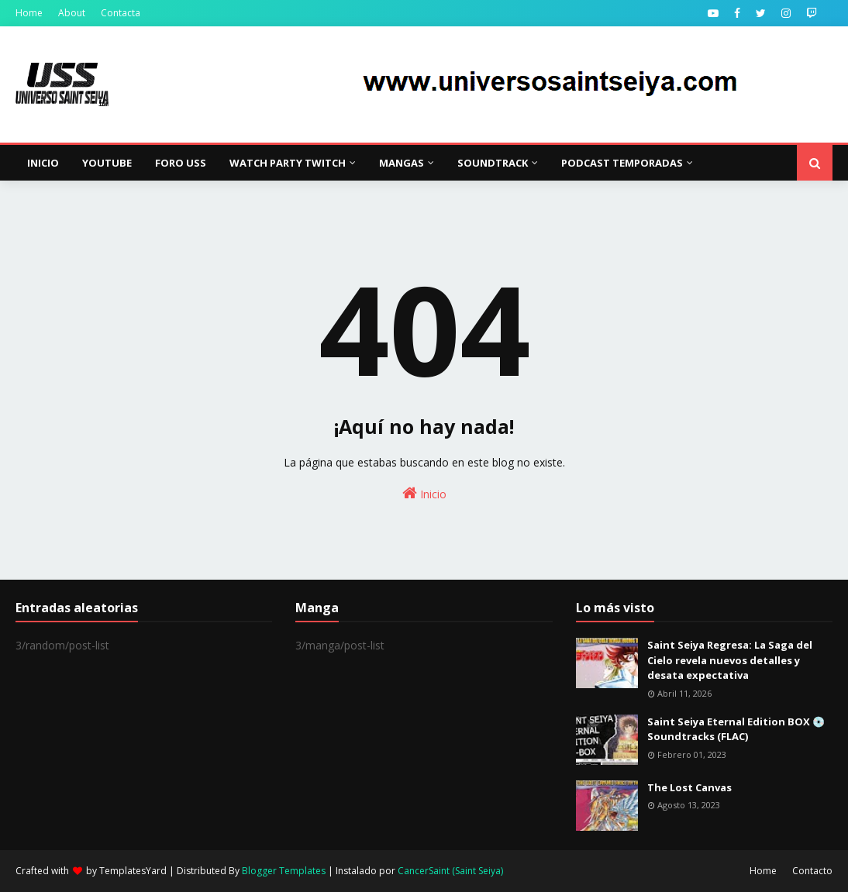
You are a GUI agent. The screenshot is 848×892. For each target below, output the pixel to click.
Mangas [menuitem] (401, 163)
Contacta (120, 12)
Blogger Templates (284, 870)
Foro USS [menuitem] (180, 163)
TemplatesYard (133, 870)
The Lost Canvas (689, 787)
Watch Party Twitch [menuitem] (287, 163)
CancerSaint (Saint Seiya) (450, 870)
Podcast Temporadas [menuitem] (622, 163)
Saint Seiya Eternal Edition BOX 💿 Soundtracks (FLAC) (736, 729)
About (71, 12)
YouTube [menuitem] (107, 163)
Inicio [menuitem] (43, 163)
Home (29, 12)
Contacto (812, 870)
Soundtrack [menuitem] (492, 163)
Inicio (424, 493)
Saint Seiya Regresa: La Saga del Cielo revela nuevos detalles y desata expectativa (729, 660)
